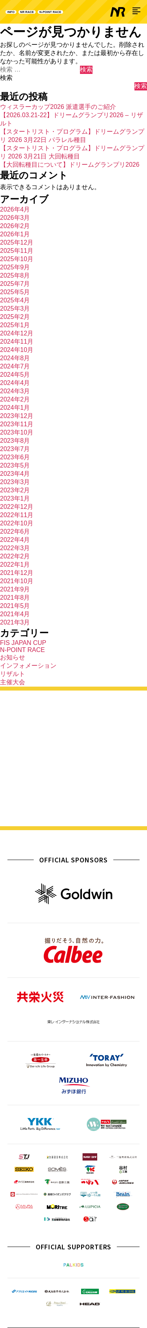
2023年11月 (16, 424)
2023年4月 (15, 473)
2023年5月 (15, 465)
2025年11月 (16, 250)
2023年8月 (15, 440)
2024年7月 (15, 366)
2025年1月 (15, 325)
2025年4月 (15, 300)
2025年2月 (15, 316)
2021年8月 (15, 597)
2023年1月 (15, 498)
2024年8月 (15, 358)
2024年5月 (15, 374)
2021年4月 (15, 614)
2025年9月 (15, 267)
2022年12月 (16, 506)
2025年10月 (16, 259)
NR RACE (40, 12)
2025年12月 (16, 242)
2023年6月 (15, 457)
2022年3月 (15, 548)
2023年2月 (15, 490)
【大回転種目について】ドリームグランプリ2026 (70, 164)
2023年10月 (16, 432)
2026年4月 (15, 209)
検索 (6, 77)
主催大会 (12, 682)
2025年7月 (15, 283)
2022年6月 (15, 531)
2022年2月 (15, 556)
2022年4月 (15, 539)
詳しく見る (73, 808)
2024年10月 (16, 349)
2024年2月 (15, 399)
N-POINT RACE (77, 12)
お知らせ (12, 657)
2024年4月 (15, 382)
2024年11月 (16, 341)
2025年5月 (15, 292)
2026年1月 (15, 234)
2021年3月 (15, 622)
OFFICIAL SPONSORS (73, 859)
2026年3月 (15, 217)
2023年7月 (15, 449)
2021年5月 (15, 605)
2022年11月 (16, 515)
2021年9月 (15, 589)
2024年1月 (15, 407)
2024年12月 (16, 333)
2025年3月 (15, 308)
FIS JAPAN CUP (23, 642)
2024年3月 (15, 391)
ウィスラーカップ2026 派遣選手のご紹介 (58, 106)
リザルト (12, 673)
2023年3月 (15, 482)
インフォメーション (28, 665)
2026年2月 (15, 226)
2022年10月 (16, 523)
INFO (14, 12)
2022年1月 (15, 564)
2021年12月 (16, 572)
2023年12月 (16, 416)
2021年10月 (16, 581)
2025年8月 (15, 275)
